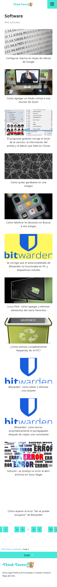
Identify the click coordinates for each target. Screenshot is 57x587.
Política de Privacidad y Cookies (27, 572)
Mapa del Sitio (8, 576)
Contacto (47, 572)
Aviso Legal (7, 572)
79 (50, 529)
